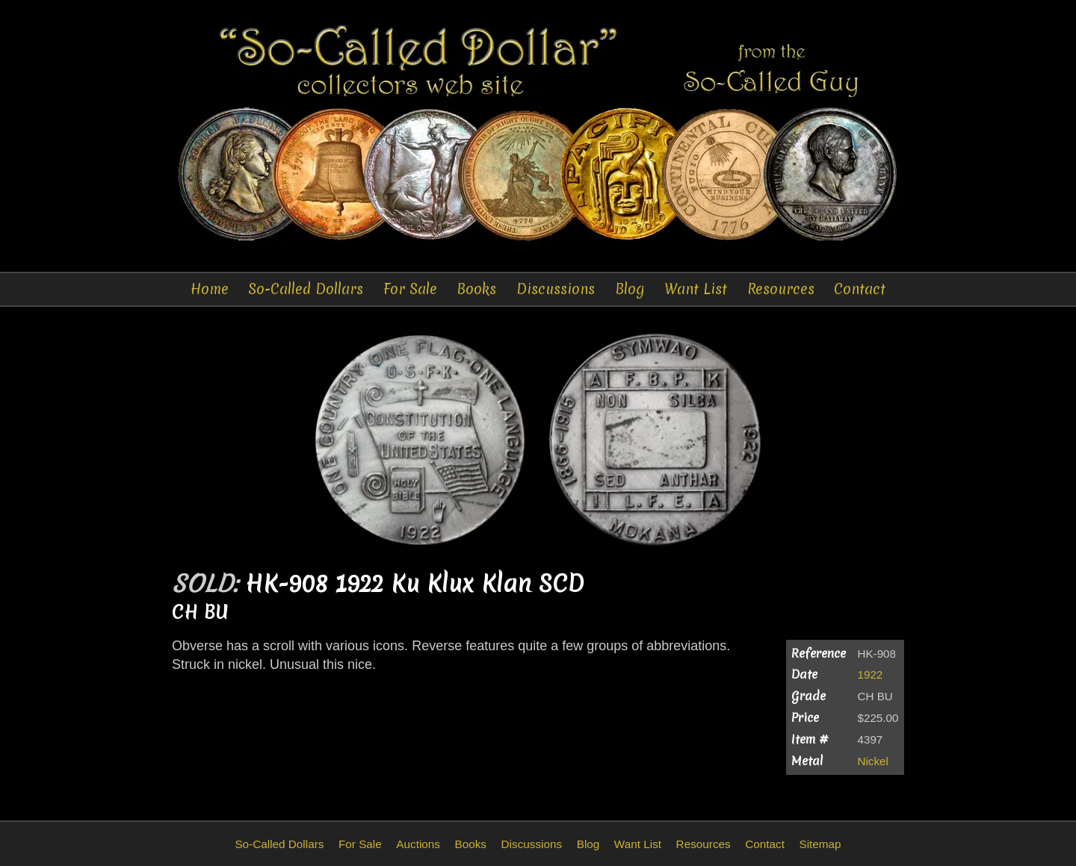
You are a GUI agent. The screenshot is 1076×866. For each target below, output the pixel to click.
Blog (630, 289)
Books (476, 289)
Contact (859, 289)
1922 (870, 674)
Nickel (873, 761)
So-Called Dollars (305, 289)
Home (210, 289)
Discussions (555, 289)
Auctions (418, 844)
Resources (780, 289)
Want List (695, 289)
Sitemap (820, 844)
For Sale (410, 289)
